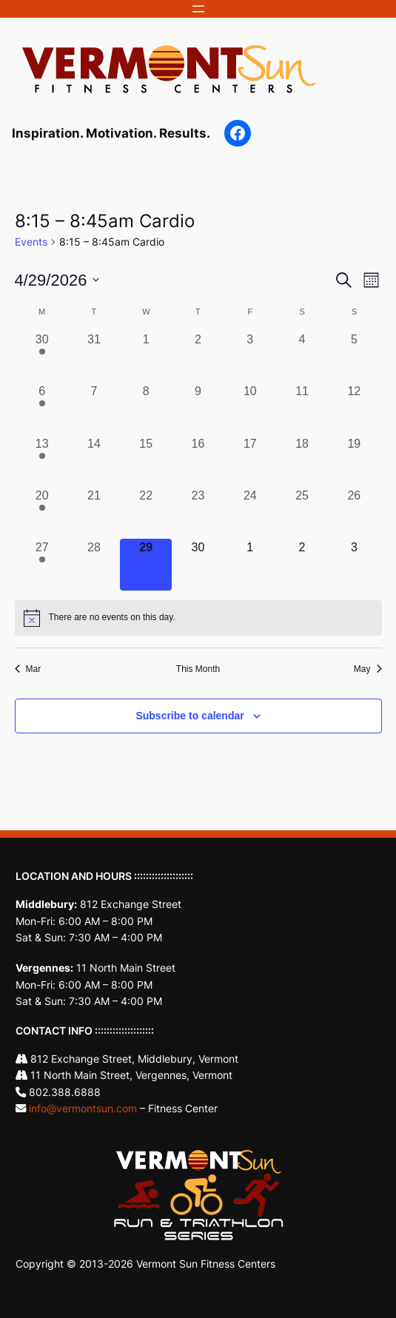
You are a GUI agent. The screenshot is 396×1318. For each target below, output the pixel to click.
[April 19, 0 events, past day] (354, 461)
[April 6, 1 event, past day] (42, 408)
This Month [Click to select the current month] (198, 669)
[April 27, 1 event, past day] (42, 565)
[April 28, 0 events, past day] (94, 565)
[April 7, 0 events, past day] (94, 408)
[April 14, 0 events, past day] (94, 461)
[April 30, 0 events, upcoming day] (198, 565)
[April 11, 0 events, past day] (302, 408)
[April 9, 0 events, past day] (198, 408)
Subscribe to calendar (189, 716)
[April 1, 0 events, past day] (146, 357)
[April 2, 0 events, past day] (198, 357)
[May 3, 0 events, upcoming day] (354, 565)
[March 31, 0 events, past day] (94, 357)
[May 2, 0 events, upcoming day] (302, 565)
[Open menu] (198, 9)
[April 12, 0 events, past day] (354, 408)
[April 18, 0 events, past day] (302, 461)
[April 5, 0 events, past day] (354, 357)
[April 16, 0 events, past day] (198, 461)
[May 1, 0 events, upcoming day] (250, 565)
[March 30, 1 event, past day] (42, 357)
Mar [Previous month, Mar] (28, 669)
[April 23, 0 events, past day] (198, 513)
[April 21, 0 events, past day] (94, 513)
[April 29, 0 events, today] (146, 565)
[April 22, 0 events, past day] (146, 513)
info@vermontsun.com (83, 1108)
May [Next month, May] (368, 669)
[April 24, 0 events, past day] (250, 513)
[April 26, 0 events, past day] (354, 513)
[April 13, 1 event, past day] (42, 461)
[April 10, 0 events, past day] (250, 408)
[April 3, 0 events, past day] (250, 357)
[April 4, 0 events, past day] (302, 357)
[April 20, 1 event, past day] (42, 513)
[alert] (198, 618)
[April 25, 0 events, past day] (302, 513)
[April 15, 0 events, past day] (146, 461)
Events (31, 241)
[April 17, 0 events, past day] (250, 461)
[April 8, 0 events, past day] (146, 408)
